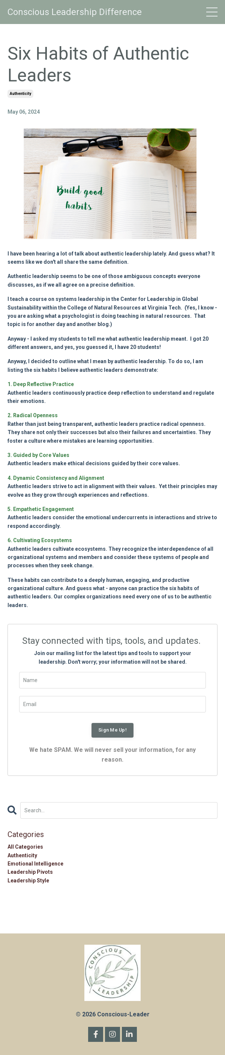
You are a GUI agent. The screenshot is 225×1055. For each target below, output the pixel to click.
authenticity (20, 94)
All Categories (25, 847)
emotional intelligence (35, 864)
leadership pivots (30, 872)
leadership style (28, 881)
